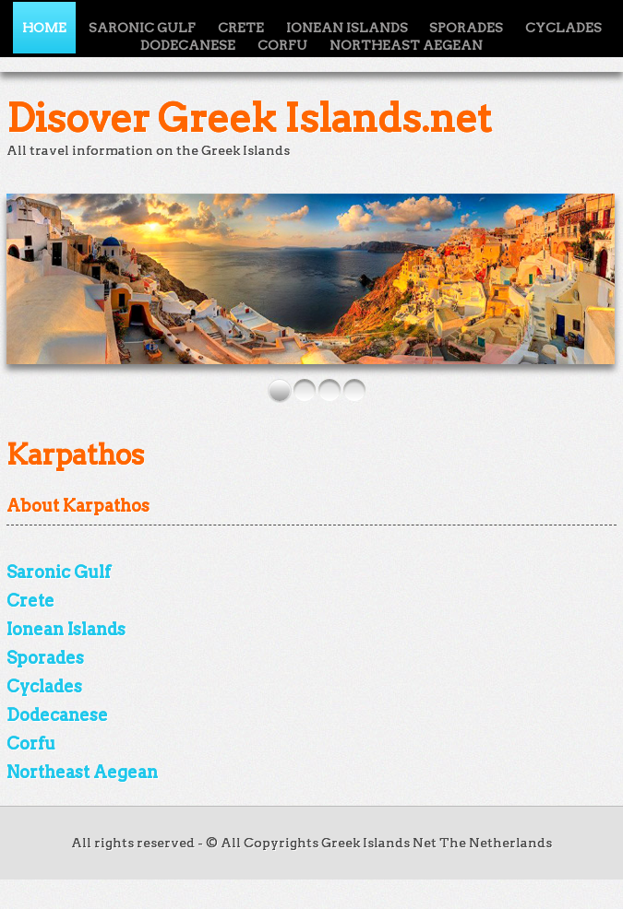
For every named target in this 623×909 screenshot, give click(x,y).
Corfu (282, 45)
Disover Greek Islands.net (248, 118)
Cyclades (563, 27)
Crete (30, 600)
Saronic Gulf (58, 572)
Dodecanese (187, 45)
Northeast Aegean (406, 45)
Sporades (45, 657)
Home (44, 27)
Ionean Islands (66, 629)
